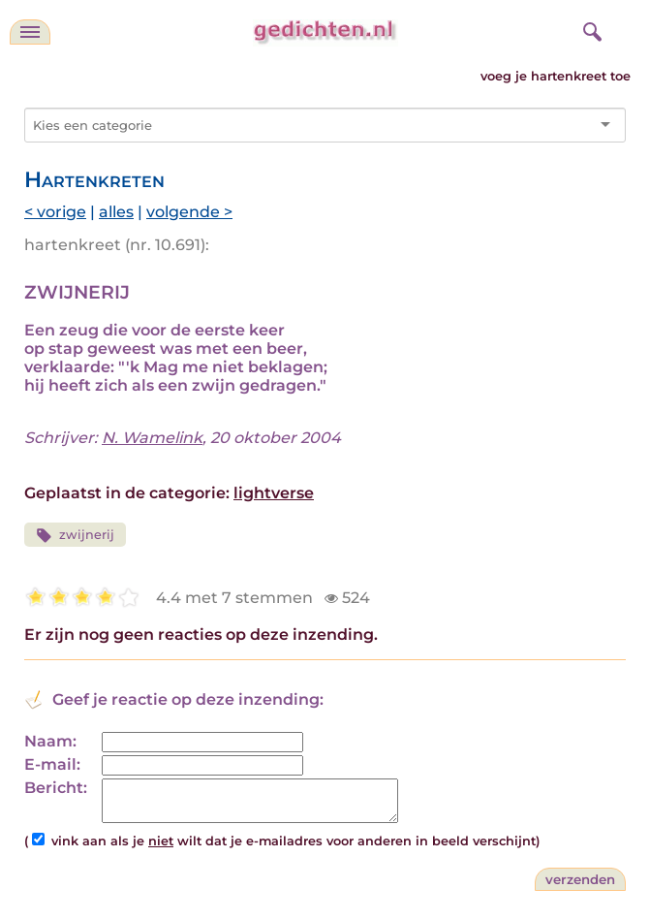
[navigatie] (30, 32)
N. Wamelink (152, 437)
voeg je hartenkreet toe (555, 76)
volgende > (189, 212)
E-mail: (52, 764)
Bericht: (55, 787)
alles (116, 212)
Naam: (50, 741)
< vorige (55, 212)
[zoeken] (589, 29)
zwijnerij (75, 535)
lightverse (273, 493)
